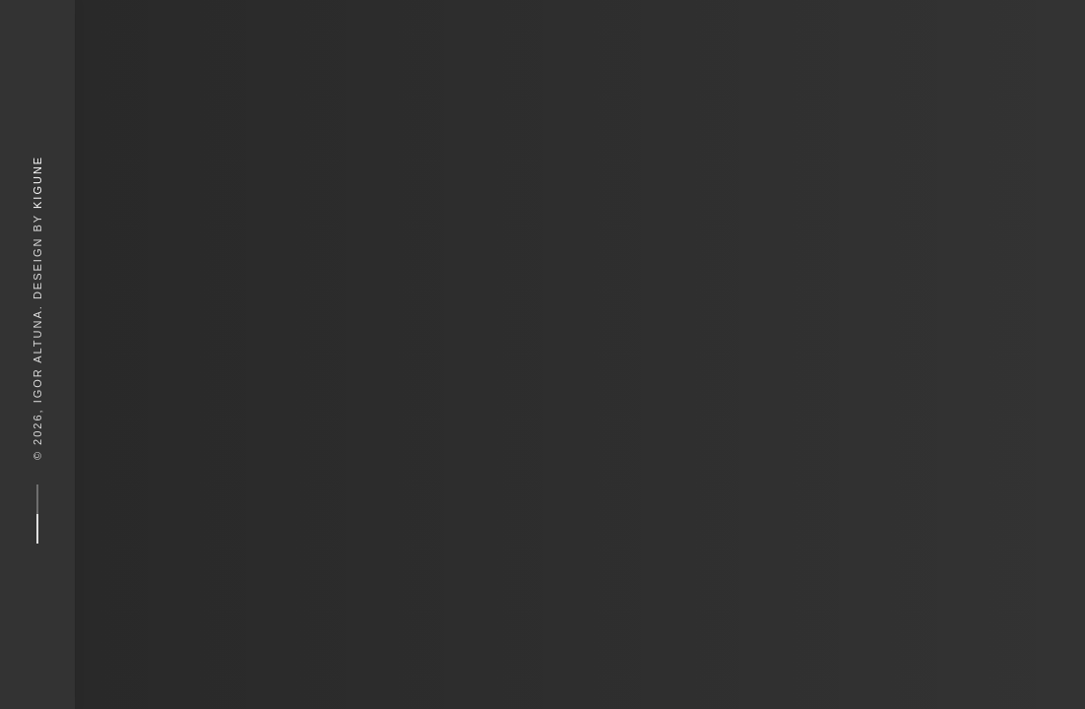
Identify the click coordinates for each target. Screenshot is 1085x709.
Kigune (37, 182)
